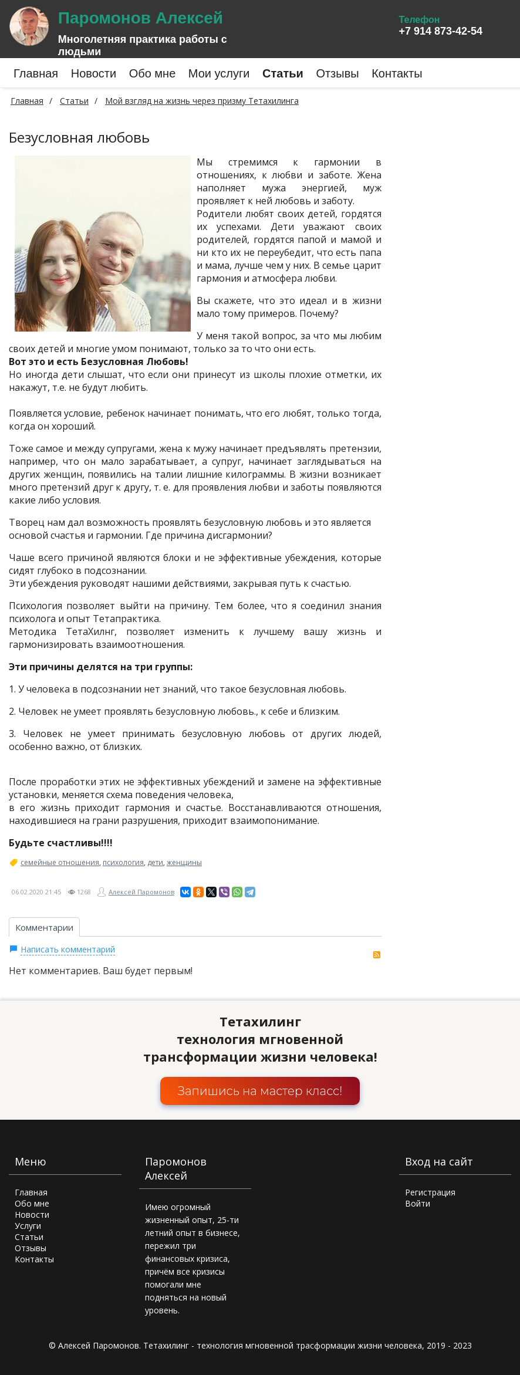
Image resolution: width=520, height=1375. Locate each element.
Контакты (34, 1259)
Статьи (29, 1236)
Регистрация (430, 1192)
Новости (32, 1214)
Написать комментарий (68, 949)
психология (123, 862)
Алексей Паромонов (141, 891)
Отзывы (30, 1248)
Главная (27, 100)
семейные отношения (60, 862)
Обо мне (32, 1203)
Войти (417, 1203)
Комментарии (44, 927)
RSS (376, 955)
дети (155, 862)
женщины (184, 862)
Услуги (28, 1225)
